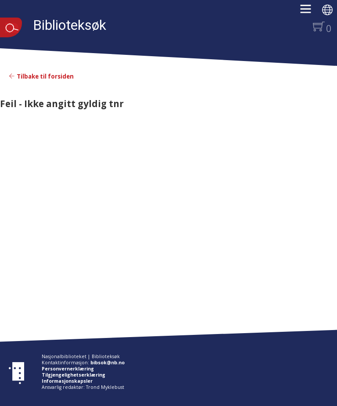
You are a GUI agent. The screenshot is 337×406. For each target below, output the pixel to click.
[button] (310, 12)
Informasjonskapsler (67, 381)
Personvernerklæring (68, 369)
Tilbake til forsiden (41, 76)
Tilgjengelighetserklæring (73, 375)
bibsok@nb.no (107, 362)
